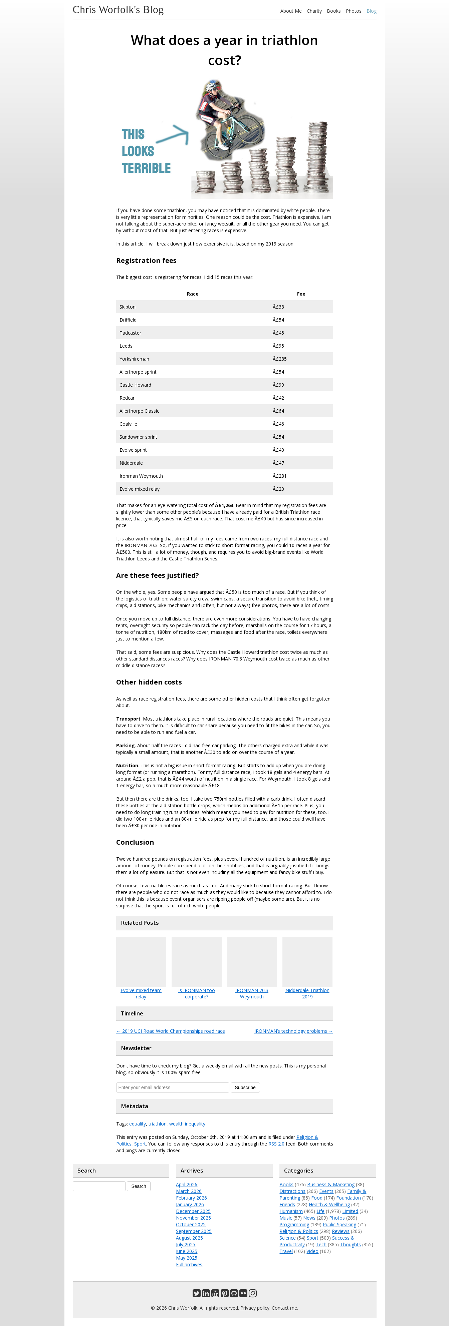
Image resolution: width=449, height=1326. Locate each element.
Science (287, 1238)
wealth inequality (187, 1124)
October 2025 (191, 1224)
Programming (294, 1224)
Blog (372, 11)
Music (285, 1218)
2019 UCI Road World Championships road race (170, 1031)
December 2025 (193, 1211)
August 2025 (189, 1238)
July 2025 (185, 1244)
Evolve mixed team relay (141, 993)
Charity (314, 11)
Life (320, 1211)
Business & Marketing (331, 1184)
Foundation (348, 1198)
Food (316, 1198)
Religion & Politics (298, 1231)
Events (326, 1191)
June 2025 (186, 1251)
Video (312, 1251)
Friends (287, 1204)
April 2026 (186, 1184)
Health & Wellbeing (329, 1204)
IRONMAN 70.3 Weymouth (251, 993)
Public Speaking (339, 1224)
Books (334, 11)
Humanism (291, 1211)
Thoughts (350, 1244)
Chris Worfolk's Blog (118, 9)
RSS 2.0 (276, 1144)
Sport (140, 1144)
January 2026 (190, 1204)
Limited (350, 1211)
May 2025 (186, 1258)
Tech (321, 1244)
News (309, 1218)
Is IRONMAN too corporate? (196, 993)
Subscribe (245, 1087)
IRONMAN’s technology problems (293, 1031)
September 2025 (194, 1231)
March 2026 (189, 1191)
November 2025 (193, 1218)
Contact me (284, 1308)
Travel (286, 1251)
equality (137, 1124)
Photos (354, 11)
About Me (291, 11)
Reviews (341, 1231)
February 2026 (191, 1198)
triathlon (158, 1124)
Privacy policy (254, 1308)
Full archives (189, 1264)
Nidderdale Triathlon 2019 (307, 993)
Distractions (292, 1191)
